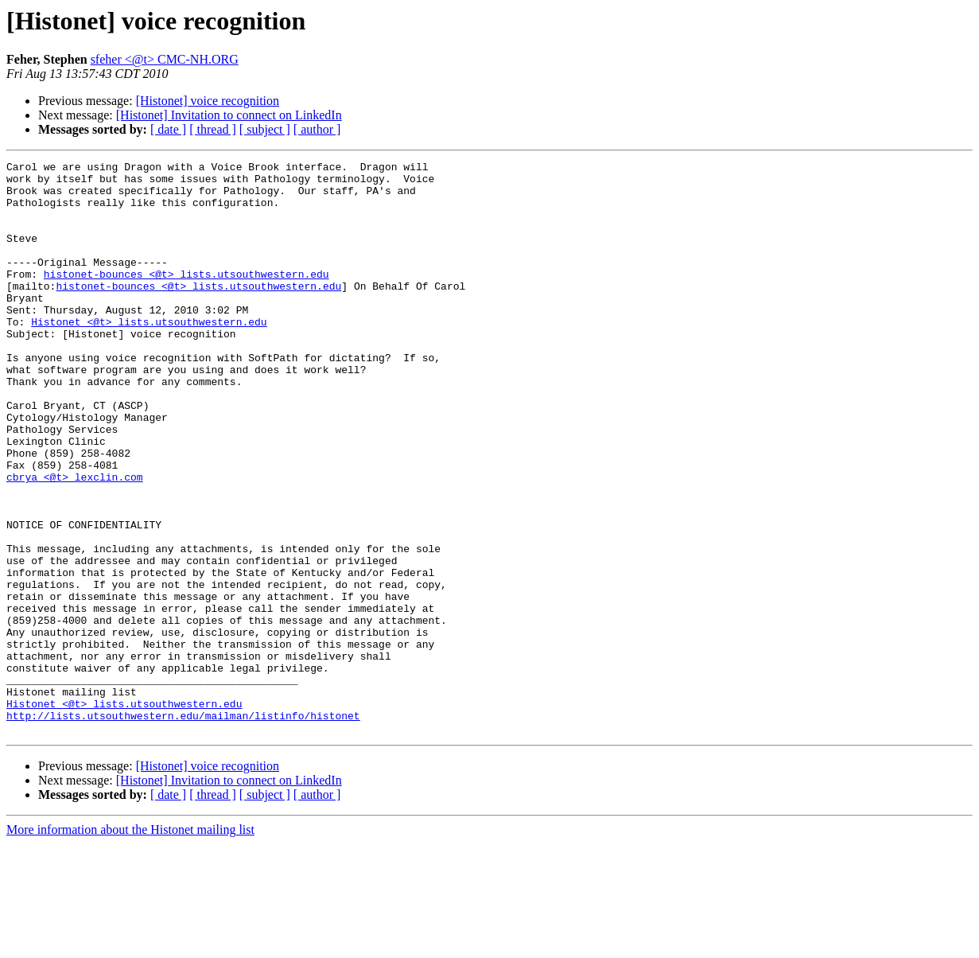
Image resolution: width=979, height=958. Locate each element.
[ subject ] (264, 129)
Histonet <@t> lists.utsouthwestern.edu (148, 355)
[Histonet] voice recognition (207, 100)
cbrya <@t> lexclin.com (74, 541)
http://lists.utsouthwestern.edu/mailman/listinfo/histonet (183, 827)
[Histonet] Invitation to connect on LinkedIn (229, 115)
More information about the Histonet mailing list (130, 944)
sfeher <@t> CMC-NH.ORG (165, 59)
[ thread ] (212, 129)
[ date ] (168, 129)
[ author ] (317, 129)
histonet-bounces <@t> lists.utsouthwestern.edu (186, 297)
